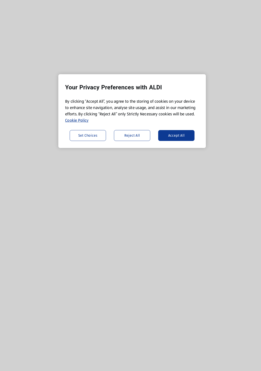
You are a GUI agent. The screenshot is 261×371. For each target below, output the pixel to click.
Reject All (132, 135)
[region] (132, 111)
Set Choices (88, 135)
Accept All (176, 135)
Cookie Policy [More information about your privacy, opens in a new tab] (77, 120)
